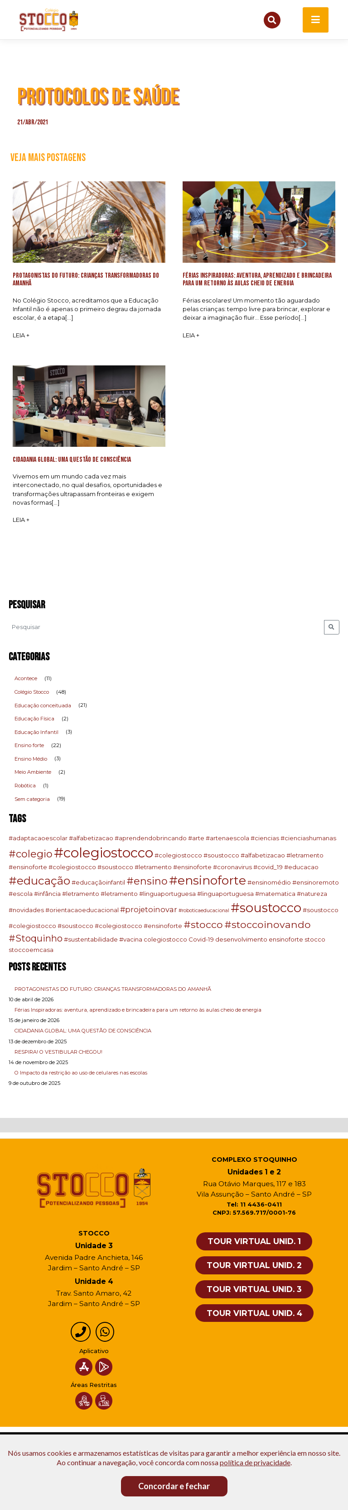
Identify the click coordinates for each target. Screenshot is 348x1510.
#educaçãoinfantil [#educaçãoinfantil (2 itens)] (98, 883)
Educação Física (34, 719)
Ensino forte (29, 746)
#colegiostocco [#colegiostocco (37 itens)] (103, 853)
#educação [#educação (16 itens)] (39, 881)
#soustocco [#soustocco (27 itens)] (266, 908)
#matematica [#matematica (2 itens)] (275, 894)
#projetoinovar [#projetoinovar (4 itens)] (148, 909)
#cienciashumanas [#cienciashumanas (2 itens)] (308, 838)
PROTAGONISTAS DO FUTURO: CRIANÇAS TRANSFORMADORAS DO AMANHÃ (112, 989)
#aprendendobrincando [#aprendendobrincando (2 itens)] (151, 838)
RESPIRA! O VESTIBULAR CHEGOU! (58, 1052)
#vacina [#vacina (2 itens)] (130, 940)
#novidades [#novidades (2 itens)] (26, 910)
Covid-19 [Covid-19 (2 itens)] (201, 940)
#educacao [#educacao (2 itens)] (301, 867)
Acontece (25, 679)
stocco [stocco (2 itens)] (314, 940)
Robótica (25, 786)
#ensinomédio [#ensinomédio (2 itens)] (269, 883)
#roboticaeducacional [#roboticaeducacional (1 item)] (204, 911)
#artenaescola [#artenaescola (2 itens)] (227, 838)
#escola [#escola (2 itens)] (21, 894)
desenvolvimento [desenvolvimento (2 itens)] (241, 940)
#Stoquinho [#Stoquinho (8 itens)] (36, 939)
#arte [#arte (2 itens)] (196, 838)
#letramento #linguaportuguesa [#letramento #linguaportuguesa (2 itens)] (148, 894)
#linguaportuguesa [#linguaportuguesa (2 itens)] (225, 894)
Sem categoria (32, 799)
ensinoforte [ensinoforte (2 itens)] (286, 940)
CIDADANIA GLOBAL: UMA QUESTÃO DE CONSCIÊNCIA (82, 1031)
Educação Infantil (36, 732)
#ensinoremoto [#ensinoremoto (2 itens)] (315, 883)
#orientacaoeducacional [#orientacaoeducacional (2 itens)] (82, 910)
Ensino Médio (30, 759)
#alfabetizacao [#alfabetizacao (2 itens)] (91, 838)
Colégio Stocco (31, 692)
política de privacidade (255, 1462)
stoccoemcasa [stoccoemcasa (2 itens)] (31, 950)
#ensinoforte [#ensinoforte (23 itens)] (207, 881)
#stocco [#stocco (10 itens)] (203, 925)
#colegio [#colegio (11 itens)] (31, 854)
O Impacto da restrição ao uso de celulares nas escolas (80, 1073)
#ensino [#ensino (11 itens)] (147, 882)
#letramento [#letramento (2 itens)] (80, 894)
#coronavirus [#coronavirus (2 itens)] (232, 867)
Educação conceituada (42, 706)
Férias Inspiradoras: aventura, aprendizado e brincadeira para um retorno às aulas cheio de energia (137, 1010)
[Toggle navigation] (316, 20)
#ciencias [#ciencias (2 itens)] (265, 838)
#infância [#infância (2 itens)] (47, 894)
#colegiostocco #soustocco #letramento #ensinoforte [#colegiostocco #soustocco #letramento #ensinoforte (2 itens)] (130, 867)
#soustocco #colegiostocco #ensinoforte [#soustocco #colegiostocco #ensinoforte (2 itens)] (120, 926)
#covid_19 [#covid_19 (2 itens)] (268, 867)
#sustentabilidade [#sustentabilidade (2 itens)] (91, 940)
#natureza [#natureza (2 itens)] (312, 894)
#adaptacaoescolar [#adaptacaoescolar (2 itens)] (38, 838)
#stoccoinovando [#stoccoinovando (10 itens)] (267, 925)
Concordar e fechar (174, 1486)
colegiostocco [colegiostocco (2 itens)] (165, 940)
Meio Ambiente (32, 773)
